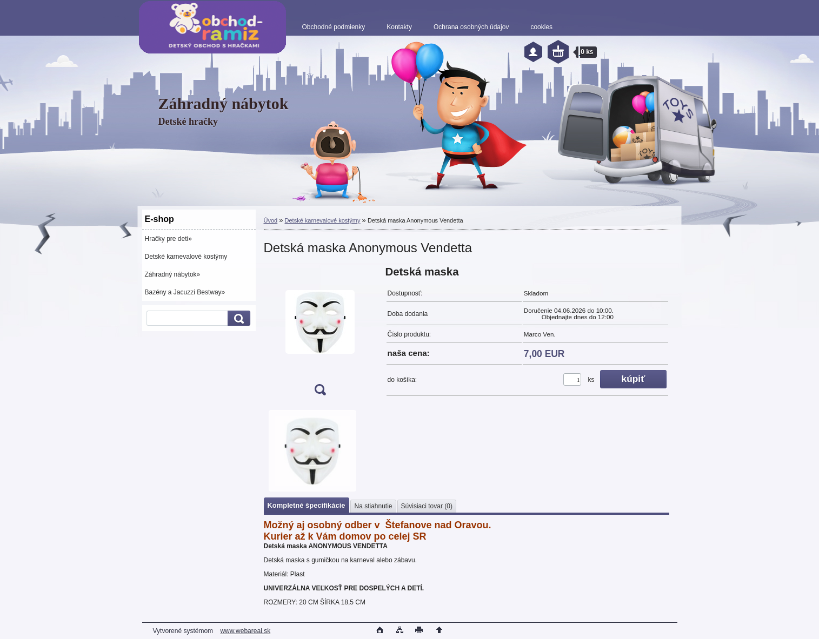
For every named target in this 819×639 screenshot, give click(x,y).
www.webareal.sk (245, 631)
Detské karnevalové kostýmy (186, 256)
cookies (541, 27)
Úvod (271, 220)
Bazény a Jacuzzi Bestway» (185, 292)
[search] (237, 318)
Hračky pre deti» (168, 239)
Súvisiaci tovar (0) (426, 506)
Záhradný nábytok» (173, 274)
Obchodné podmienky (333, 27)
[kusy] (572, 379)
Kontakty (399, 27)
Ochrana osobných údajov (471, 27)
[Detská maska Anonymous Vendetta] (320, 334)
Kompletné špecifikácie (306, 505)
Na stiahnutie (373, 506)
